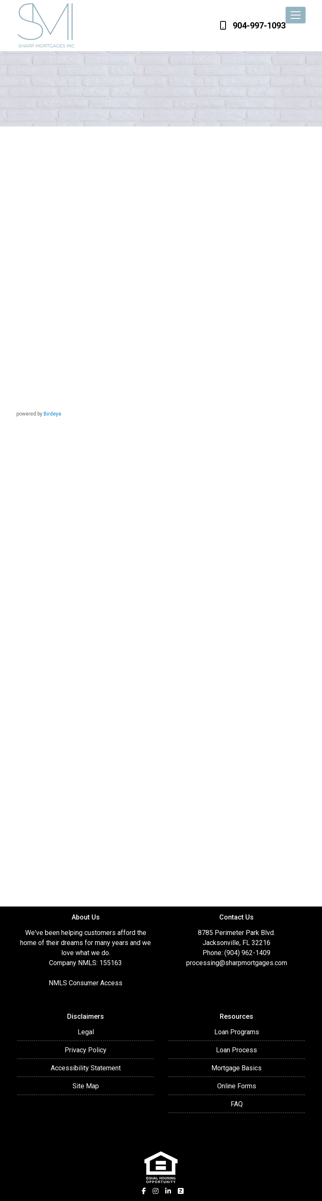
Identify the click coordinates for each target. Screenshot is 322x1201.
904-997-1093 (253, 26)
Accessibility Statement (86, 1068)
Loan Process (236, 1050)
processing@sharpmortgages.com (236, 963)
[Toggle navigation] (296, 15)
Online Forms (236, 1086)
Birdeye (52, 414)
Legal (86, 1032)
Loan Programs (236, 1032)
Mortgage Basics (236, 1068)
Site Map (86, 1086)
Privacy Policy (85, 1050)
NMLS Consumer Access (85, 983)
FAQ (237, 1104)
